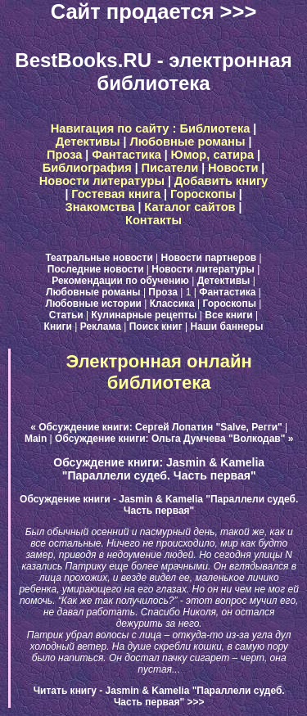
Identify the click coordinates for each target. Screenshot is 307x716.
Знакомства (100, 207)
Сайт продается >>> (154, 11)
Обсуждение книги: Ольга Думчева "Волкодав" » (174, 438)
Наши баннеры (227, 326)
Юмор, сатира (213, 154)
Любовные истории (94, 303)
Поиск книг (156, 326)
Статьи (66, 315)
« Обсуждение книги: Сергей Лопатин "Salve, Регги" (156, 427)
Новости (233, 167)
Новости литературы (102, 180)
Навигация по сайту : (115, 128)
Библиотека (214, 128)
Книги (58, 326)
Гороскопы (203, 193)
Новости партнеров (209, 257)
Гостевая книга (115, 193)
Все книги (228, 315)
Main (36, 438)
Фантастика (126, 154)
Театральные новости (98, 257)
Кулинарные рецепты (144, 315)
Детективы (88, 141)
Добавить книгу (221, 180)
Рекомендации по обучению (120, 280)
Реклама (100, 326)
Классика (172, 303)
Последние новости (95, 269)
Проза (65, 154)
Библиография (87, 167)
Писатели (170, 167)
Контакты (153, 220)
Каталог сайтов (189, 207)
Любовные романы (187, 141)
